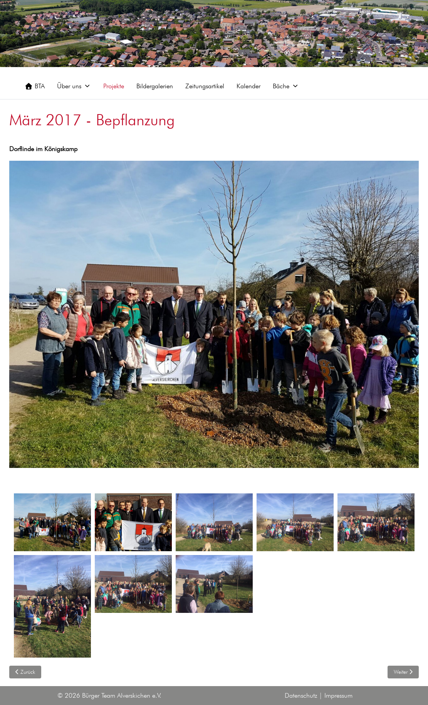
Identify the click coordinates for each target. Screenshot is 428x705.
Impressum (338, 695)
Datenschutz (301, 695)
